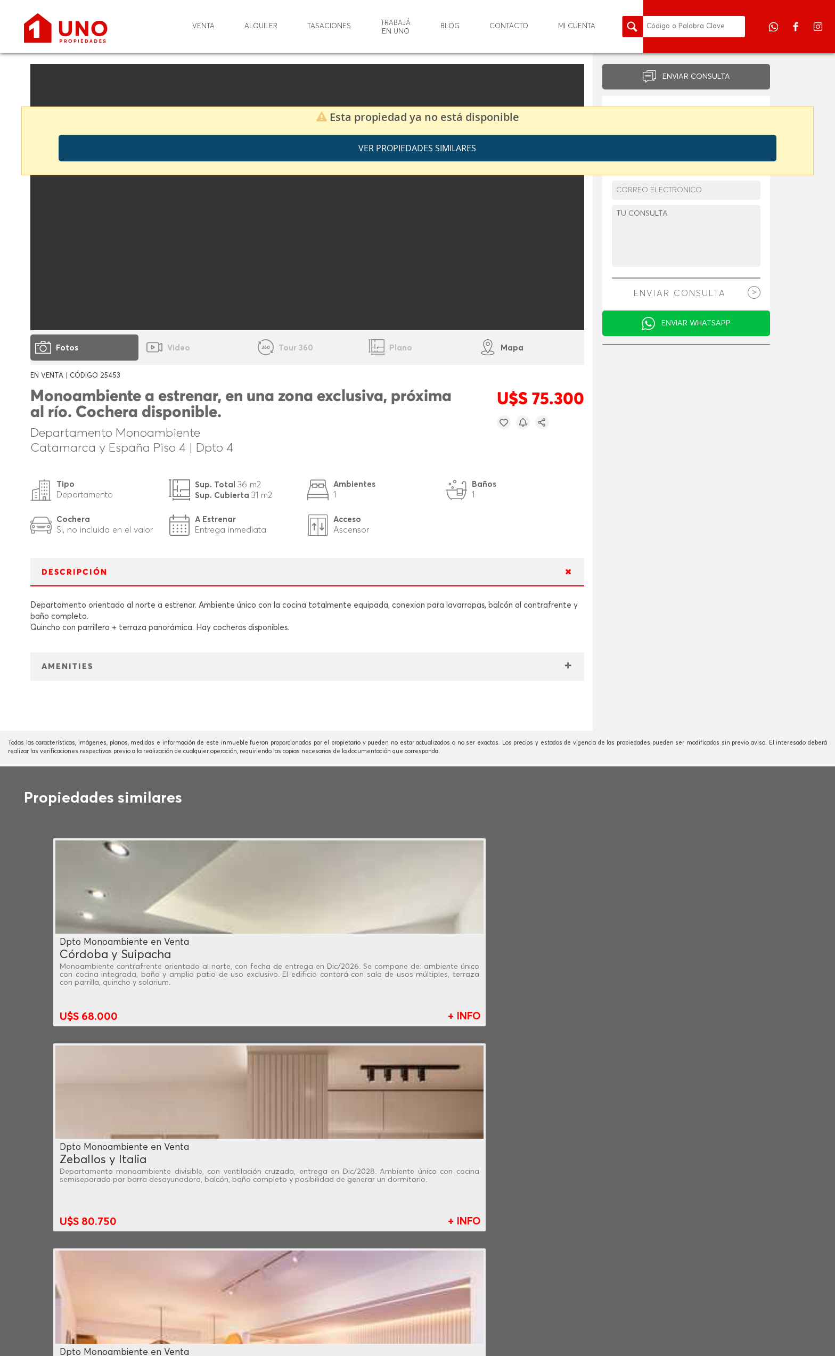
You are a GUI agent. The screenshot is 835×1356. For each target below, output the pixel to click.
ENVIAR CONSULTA (696, 76)
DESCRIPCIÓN (75, 572)
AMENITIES (67, 667)
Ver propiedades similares (417, 148)
